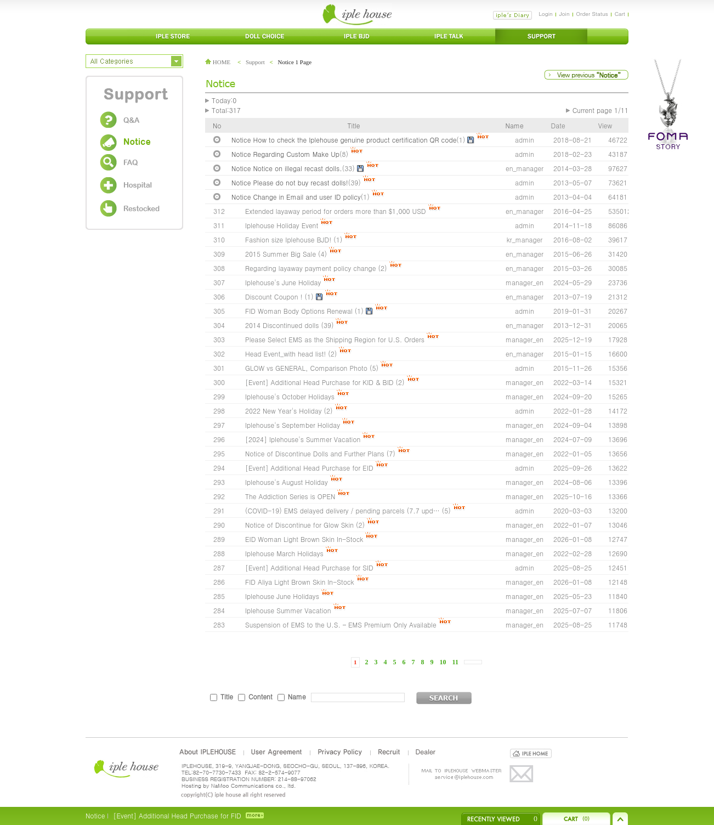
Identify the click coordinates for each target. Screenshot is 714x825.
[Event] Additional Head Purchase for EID (309, 467)
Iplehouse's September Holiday (292, 425)
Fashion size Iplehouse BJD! (288, 239)
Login (545, 14)
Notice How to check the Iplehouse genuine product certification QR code (343, 139)
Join (564, 14)
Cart (620, 14)
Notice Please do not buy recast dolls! (289, 182)
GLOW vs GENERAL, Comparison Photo (306, 367)
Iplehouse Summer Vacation (288, 610)
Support (255, 62)
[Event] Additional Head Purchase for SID (309, 567)
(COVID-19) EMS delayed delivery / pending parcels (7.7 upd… (342, 510)
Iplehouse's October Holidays (290, 396)
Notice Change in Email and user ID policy (296, 196)
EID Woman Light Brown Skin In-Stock (304, 539)
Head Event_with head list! (285, 353)
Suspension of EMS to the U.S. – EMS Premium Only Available (341, 624)
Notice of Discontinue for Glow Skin (299, 524)
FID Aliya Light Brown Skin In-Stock (299, 581)
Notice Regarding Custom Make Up (285, 154)
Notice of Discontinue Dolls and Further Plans (314, 453)
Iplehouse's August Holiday (286, 482)
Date (558, 125)
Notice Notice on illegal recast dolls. (286, 168)
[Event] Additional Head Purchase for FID (177, 815)
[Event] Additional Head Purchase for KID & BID (319, 382)
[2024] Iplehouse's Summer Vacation (302, 439)
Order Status (592, 14)
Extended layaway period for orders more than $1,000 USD (335, 211)
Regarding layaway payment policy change (310, 268)
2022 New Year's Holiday (283, 410)
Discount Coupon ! (274, 296)
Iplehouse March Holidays (284, 553)
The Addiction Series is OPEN (290, 496)
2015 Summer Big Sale (280, 253)
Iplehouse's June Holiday (283, 282)
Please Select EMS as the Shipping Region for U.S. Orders (334, 339)
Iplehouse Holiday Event (281, 225)
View (605, 125)
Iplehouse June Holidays (282, 596)
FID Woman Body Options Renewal (299, 310)
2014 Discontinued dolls (282, 325)
